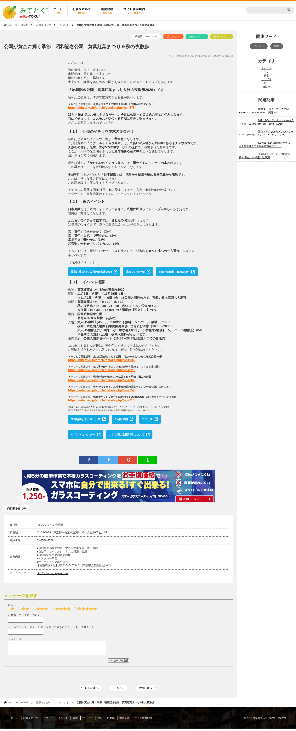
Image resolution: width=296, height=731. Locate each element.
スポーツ (266, 68)
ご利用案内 (121, 419)
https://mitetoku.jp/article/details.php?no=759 (101, 390)
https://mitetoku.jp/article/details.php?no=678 (101, 107)
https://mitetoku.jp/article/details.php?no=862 (101, 380)
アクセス (147, 419)
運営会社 (124, 720)
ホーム (15, 720)
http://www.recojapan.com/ (52, 573)
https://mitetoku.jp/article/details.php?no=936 (101, 360)
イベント (64, 25)
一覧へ (118, 690)
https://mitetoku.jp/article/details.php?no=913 (101, 400)
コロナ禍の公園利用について (126, 434)
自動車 (266, 86)
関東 (276, 46)
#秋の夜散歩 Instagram (174, 271)
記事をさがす (43, 25)
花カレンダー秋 (135, 271)
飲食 (266, 75)
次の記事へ (145, 690)
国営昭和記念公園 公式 (85, 419)
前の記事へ (92, 690)
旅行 (266, 82)
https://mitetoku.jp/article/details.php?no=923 (101, 370)
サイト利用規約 (143, 720)
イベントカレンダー (83, 434)
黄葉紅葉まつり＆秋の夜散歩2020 (91, 271)
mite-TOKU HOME (18, 25)
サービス (266, 79)
